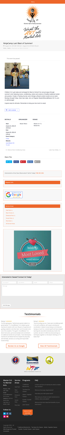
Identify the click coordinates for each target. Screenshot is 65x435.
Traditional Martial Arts (24, 427)
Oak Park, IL (9, 210)
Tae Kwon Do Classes (37, 427)
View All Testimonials (48, 346)
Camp (7, 138)
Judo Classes (26, 404)
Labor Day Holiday (54, 150)
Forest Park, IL (10, 218)
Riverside (17, 405)
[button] (9, 161)
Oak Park (17, 387)
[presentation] (13, 300)
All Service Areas (10, 223)
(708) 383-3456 (40, 173)
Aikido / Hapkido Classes (50, 427)
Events (9, 48)
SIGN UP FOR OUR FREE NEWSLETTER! (28, 412)
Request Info (9, 182)
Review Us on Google (16, 346)
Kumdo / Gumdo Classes (25, 429)
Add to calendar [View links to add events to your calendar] (12, 110)
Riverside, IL (9, 221)
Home (4, 48)
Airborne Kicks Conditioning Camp (16, 150)
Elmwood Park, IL (10, 215)
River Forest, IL (10, 213)
